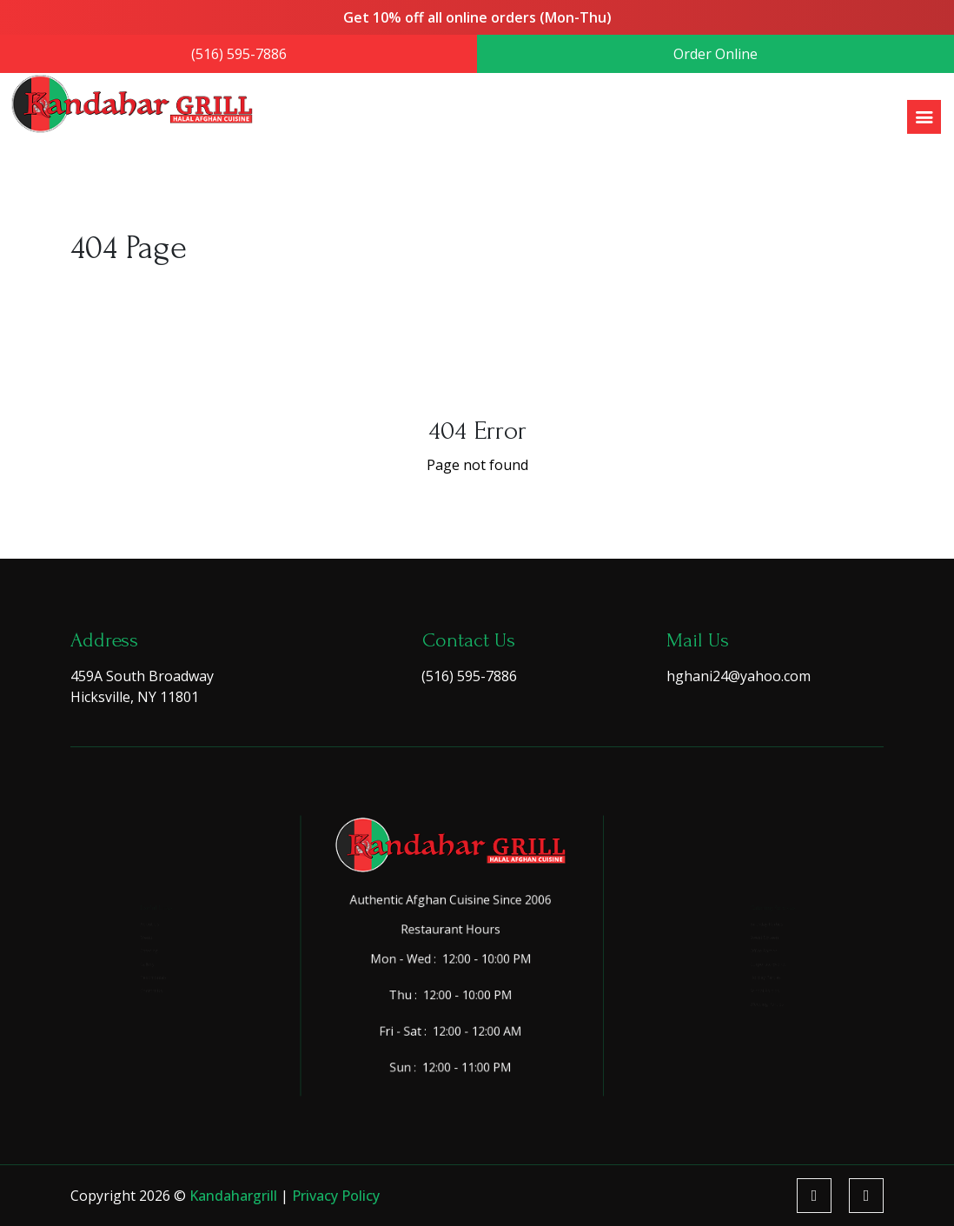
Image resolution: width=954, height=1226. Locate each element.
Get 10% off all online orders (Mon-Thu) (477, 18)
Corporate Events (754, 971)
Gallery (123, 971)
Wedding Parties (752, 1050)
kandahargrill (235, 1195)
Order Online (711, 53)
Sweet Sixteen (747, 920)
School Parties (747, 1024)
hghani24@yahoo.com (738, 676)
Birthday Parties (751, 894)
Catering (126, 945)
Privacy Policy (336, 1195)
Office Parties (745, 945)
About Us (128, 894)
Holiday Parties (749, 998)
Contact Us (131, 1024)
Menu (121, 920)
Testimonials (135, 998)
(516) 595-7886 (242, 53)
